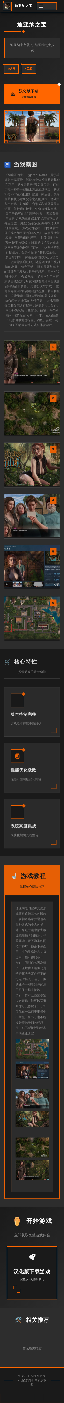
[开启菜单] (47, 6)
